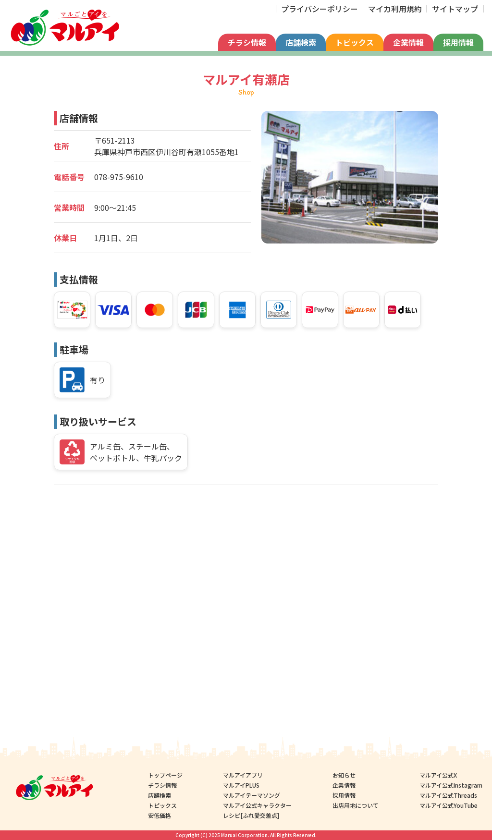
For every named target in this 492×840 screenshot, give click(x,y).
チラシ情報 (247, 42)
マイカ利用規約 (395, 8)
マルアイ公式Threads (448, 795)
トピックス (354, 42)
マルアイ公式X (438, 775)
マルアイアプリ (243, 775)
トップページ (165, 775)
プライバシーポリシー (319, 8)
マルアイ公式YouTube (448, 805)
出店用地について (355, 805)
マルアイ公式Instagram (450, 785)
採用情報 (458, 42)
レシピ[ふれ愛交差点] (251, 815)
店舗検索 (300, 42)
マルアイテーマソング (252, 795)
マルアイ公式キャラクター (257, 805)
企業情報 (408, 42)
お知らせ (344, 775)
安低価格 (159, 815)
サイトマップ (455, 8)
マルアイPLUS (241, 785)
